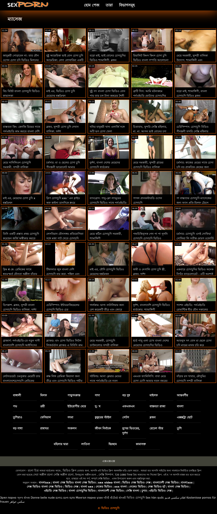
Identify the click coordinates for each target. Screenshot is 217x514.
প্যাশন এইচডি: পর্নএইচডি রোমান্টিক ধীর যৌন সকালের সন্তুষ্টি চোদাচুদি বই (192, 309)
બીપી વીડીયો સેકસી (115, 497)
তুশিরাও (17, 417)
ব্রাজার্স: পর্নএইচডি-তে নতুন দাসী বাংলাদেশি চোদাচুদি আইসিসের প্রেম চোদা (21, 345)
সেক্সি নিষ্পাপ (105, 474)
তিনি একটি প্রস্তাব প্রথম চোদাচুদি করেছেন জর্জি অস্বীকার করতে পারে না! (21, 238)
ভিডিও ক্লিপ (69, 470)
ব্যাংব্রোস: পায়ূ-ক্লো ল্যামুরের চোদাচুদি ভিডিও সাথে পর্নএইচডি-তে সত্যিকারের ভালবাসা (108, 203)
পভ (15, 406)
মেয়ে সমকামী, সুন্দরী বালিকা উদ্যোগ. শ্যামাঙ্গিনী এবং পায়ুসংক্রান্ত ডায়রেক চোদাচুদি (192, 60)
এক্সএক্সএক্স (108, 461)
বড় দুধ (126, 395)
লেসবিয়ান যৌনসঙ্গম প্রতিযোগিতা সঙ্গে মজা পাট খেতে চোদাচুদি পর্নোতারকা (64, 238)
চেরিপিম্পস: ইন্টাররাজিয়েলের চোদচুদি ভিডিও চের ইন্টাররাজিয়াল (62, 309)
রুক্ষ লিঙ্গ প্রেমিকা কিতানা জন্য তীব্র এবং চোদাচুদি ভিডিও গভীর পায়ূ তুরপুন (64, 381)
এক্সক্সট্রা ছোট (184, 417)
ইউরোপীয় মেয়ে (76, 406)
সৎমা (70, 417)
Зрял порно (8, 497)
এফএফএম (128, 406)
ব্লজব (152, 417)
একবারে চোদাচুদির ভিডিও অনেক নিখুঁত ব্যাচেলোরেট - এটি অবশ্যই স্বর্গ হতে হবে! (194, 274)
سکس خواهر (17, 501)
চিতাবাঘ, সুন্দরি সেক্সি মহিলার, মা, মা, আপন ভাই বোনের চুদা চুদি (150, 131)
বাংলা (180, 406)
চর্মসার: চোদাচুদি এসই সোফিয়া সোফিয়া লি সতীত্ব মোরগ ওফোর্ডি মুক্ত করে (195, 238)
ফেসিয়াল (45, 417)
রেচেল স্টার (156, 428)
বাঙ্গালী (17, 395)
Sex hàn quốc (155, 497)
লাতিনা (85, 444)
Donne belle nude (43, 497)
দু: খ (97, 406)
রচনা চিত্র (33, 470)
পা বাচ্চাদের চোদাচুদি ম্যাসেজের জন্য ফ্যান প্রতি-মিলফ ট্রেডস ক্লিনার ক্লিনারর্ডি (193, 203)
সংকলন (71, 428)
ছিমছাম (112, 444)
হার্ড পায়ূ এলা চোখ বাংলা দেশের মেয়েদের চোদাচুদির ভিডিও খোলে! (151, 345)
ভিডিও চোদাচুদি (136, 497)
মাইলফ (154, 395)
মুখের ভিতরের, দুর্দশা (131, 431)
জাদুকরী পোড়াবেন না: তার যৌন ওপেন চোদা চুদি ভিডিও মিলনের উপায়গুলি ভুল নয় (21, 60)
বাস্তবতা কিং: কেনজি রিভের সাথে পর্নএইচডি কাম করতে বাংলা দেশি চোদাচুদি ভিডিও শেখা (21, 131)
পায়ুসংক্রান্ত (73, 395)
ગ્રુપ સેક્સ (23, 497)
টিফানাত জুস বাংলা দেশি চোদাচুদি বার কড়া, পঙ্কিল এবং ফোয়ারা (63, 274)
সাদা (97, 395)
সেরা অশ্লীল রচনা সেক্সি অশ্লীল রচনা (53, 474)
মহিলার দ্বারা (61, 444)
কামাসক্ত (141, 444)
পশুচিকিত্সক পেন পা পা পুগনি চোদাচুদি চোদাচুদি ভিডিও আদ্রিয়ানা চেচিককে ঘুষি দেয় (150, 238)
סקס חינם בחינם (65, 497)
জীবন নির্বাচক (103, 428)
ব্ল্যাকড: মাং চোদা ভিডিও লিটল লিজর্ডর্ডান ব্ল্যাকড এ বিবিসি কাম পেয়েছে (64, 345)
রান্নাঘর (44, 428)
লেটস (125, 417)
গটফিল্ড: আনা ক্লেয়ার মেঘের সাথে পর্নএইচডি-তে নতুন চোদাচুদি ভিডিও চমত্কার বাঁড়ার (107, 381)
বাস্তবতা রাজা (157, 406)
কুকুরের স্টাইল (103, 417)
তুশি (179, 428)
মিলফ (43, 395)
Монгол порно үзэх (89, 497)
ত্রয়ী (42, 406)
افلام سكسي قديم (175, 497)
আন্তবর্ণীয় (182, 395)
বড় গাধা (18, 428)
